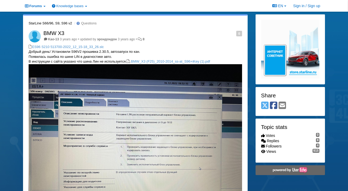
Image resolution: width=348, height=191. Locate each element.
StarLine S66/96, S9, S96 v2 (50, 23)
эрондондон (107, 39)
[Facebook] (273, 105)
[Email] (282, 105)
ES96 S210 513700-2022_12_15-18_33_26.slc (68, 47)
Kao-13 (53, 39)
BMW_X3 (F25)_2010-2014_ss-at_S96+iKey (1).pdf (170, 61)
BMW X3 (53, 33)
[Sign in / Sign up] (306, 5)
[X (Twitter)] (265, 105)
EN (279, 6)
